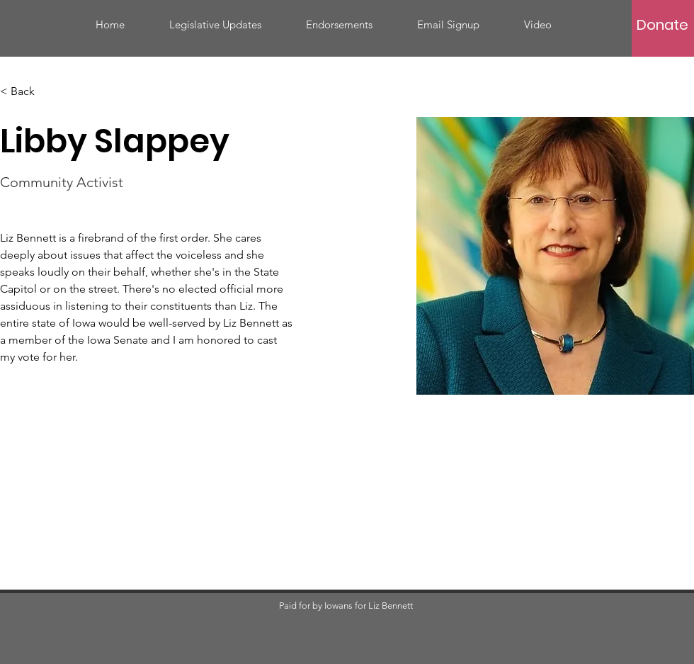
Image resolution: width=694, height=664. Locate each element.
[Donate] (662, 25)
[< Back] (28, 91)
